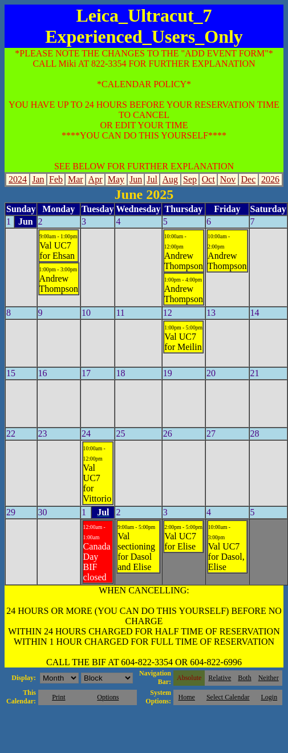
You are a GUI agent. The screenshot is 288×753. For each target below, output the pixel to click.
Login (269, 697)
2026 (270, 179)
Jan (38, 179)
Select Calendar (228, 697)
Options (108, 697)
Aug (171, 179)
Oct (208, 179)
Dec (248, 179)
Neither (268, 678)
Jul (152, 179)
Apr (95, 179)
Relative (219, 678)
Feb (56, 179)
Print (58, 697)
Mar (75, 179)
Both (244, 678)
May (116, 179)
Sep (190, 179)
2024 (18, 179)
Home (187, 697)
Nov (228, 179)
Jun (135, 179)
